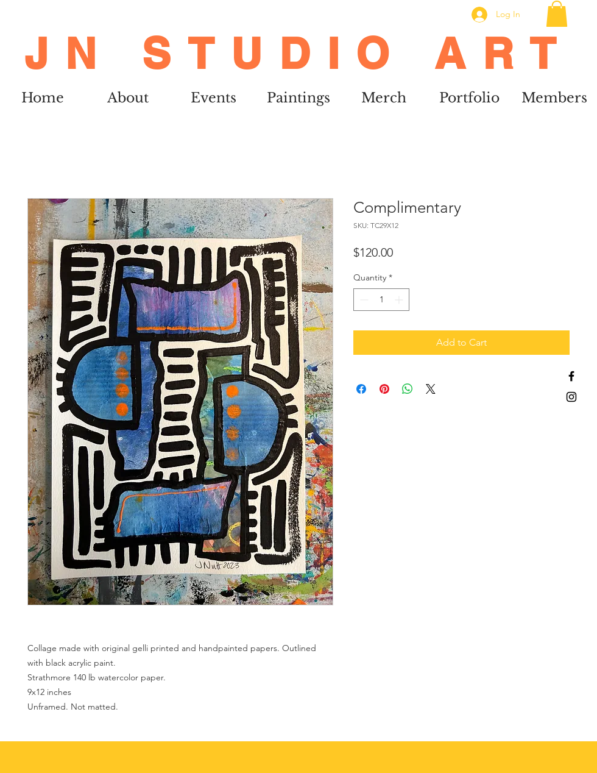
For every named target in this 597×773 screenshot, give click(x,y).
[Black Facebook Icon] (571, 376)
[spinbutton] (381, 299)
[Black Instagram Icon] (571, 397)
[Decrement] (362, 299)
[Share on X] (430, 389)
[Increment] (400, 299)
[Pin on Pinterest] (384, 389)
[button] (557, 14)
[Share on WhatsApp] (407, 389)
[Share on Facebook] (361, 389)
